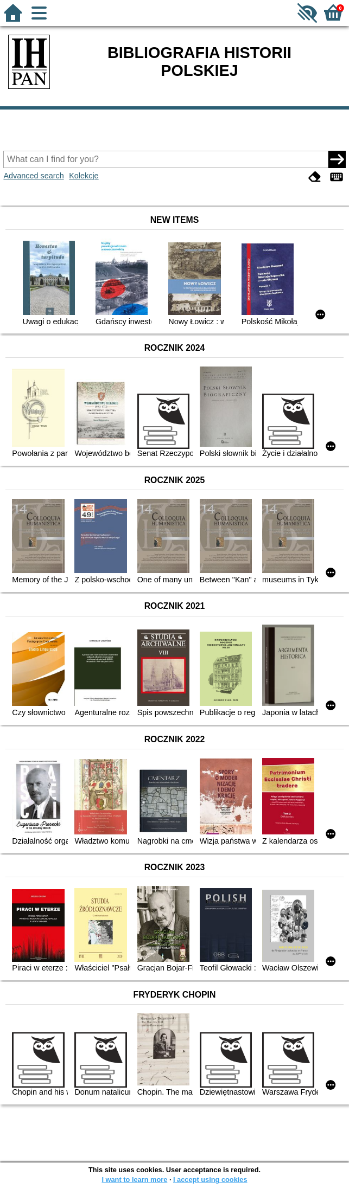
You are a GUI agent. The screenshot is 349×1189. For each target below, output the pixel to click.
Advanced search (33, 175)
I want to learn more (134, 1179)
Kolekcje (83, 175)
